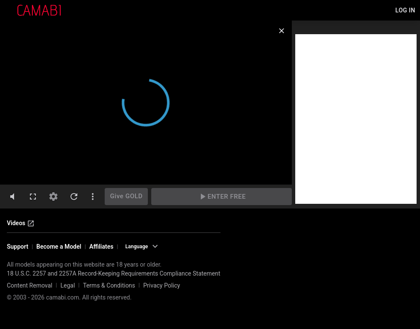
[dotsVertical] (93, 196)
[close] (281, 30)
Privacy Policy (161, 285)
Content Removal (30, 285)
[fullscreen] (33, 196)
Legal (67, 285)
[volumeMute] (12, 196)
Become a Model (58, 246)
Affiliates (101, 246)
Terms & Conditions (109, 285)
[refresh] (74, 196)
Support (17, 246)
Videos (21, 223)
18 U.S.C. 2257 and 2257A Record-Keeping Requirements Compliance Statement (113, 273)
